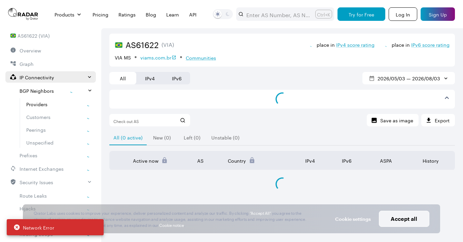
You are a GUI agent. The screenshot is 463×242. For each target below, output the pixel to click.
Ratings (127, 14)
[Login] (403, 14)
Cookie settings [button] (353, 219)
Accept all (404, 218)
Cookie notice (171, 224)
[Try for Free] (361, 14)
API (193, 14)
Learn (172, 14)
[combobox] (278, 14)
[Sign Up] (438, 14)
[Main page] (23, 14)
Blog (151, 14)
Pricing (100, 14)
